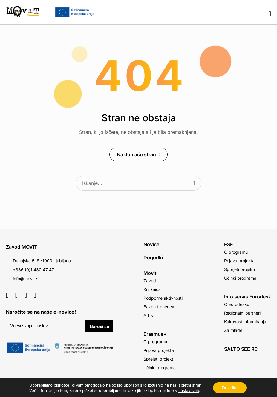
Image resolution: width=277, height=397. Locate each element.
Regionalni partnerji (242, 312)
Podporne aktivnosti (163, 298)
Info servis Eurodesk (247, 297)
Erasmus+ (155, 334)
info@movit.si (26, 278)
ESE (228, 244)
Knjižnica (152, 289)
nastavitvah (188, 390)
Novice (151, 244)
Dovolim (230, 387)
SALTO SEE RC (241, 349)
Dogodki (153, 257)
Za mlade (233, 330)
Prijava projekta (158, 350)
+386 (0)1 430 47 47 (33, 269)
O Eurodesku (236, 304)
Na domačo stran (136, 154)
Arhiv (148, 315)
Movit (150, 273)
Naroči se (99, 326)
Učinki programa (159, 367)
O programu (155, 341)
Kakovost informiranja (245, 321)
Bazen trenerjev (158, 306)
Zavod (149, 280)
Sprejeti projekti (158, 358)
